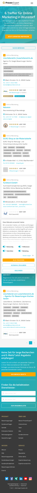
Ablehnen (18, 270)
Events (4, 470)
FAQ (3, 453)
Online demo (22, 456)
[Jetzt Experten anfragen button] (18, 36)
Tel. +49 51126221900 (10, 323)
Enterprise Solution (7, 431)
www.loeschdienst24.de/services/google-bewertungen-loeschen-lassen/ (15, 327)
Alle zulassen (18, 260)
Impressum (23, 485)
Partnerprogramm (7, 434)
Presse (21, 450)
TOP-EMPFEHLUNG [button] (8, 96)
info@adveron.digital (25, 117)
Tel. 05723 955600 (9, 163)
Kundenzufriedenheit (8, 463)
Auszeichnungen (6, 438)
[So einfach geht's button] (18, 374)
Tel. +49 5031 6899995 (10, 204)
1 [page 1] (30, 342)
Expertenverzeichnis (25, 463)
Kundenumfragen (7, 424)
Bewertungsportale (7, 456)
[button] (14, 90)
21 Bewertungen (14, 127)
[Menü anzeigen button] (32, 3)
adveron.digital (7, 119)
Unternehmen (23, 424)
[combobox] (18, 393)
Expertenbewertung (24, 460)
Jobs (20, 431)
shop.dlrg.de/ (20, 163)
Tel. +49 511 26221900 (10, 83)
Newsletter (22, 453)
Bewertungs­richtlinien (8, 467)
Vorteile (4, 427)
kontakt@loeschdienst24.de (11, 85)
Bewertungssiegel (7, 421)
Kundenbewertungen (8, 460)
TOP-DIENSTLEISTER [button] (19, 96)
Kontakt (21, 438)
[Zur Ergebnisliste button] (18, 406)
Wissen (4, 450)
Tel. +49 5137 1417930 (10, 117)
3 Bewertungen (13, 171)
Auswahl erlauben (18, 265)
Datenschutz (23, 484)
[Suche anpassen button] (18, 47)
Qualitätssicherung (14, 485)
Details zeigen (27, 255)
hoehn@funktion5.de (25, 204)
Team (20, 427)
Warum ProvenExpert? (25, 421)
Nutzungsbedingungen (13, 484)
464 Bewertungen (14, 92)
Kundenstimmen (24, 434)
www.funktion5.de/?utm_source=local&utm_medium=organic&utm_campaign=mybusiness (15, 206)
